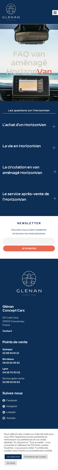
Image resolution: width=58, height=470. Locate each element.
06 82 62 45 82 (11, 362)
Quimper (7, 349)
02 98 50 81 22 (10, 353)
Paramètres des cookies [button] (35, 456)
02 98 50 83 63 (11, 382)
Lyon (5, 368)
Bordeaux (8, 359)
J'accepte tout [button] (13, 456)
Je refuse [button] (10, 463)
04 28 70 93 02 (11, 372)
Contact (7, 331)
